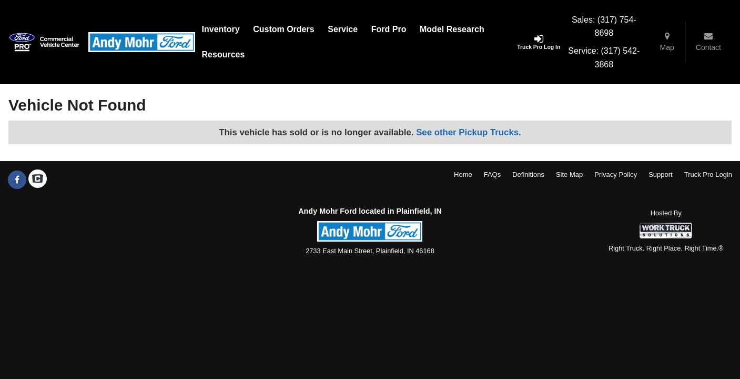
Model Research (452, 29)
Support (660, 174)
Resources (223, 54)
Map (667, 42)
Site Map (569, 174)
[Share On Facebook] (17, 180)
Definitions (528, 174)
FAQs (492, 174)
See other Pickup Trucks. (468, 132)
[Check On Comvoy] (37, 180)
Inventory (221, 29)
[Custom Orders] (283, 29)
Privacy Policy (615, 174)
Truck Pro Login (708, 174)
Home (463, 174)
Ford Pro (389, 29)
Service (343, 29)
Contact (708, 42)
